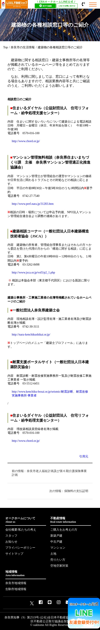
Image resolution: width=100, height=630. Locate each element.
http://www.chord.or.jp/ (26, 141)
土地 (53, 553)
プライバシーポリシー (20, 547)
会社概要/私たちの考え (20, 529)
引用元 (83, 456)
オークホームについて (25, 520)
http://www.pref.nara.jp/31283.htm (33, 203)
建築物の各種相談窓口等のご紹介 (60, 47)
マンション (57, 547)
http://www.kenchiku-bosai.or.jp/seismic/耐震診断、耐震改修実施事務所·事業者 (50, 393)
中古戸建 (56, 541)
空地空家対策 (59, 565)
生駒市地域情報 (15, 589)
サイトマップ (14, 553)
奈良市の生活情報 (23, 47)
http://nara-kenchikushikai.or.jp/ (31, 334)
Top (5, 47)
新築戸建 (56, 535)
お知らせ (11, 541)
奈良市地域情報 (15, 583)
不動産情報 (70, 520)
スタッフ (11, 535)
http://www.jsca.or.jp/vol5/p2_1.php (33, 272)
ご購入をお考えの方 (63, 529)
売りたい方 (57, 559)
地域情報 (25, 573)
